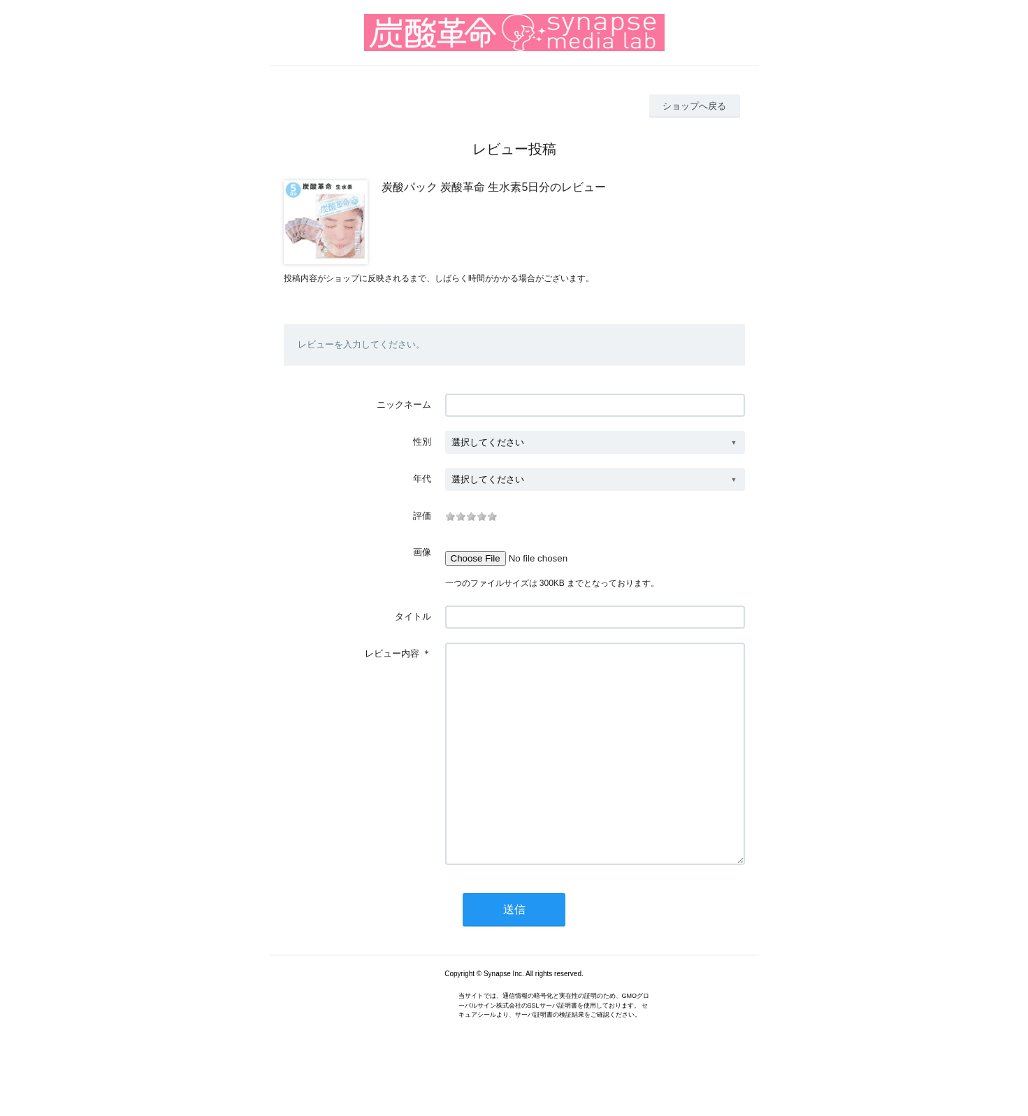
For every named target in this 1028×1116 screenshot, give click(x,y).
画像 (422, 552)
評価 (422, 515)
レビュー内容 (392, 653)
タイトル (413, 616)
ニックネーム (404, 404)
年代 (422, 478)
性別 (422, 441)
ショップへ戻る (694, 106)
